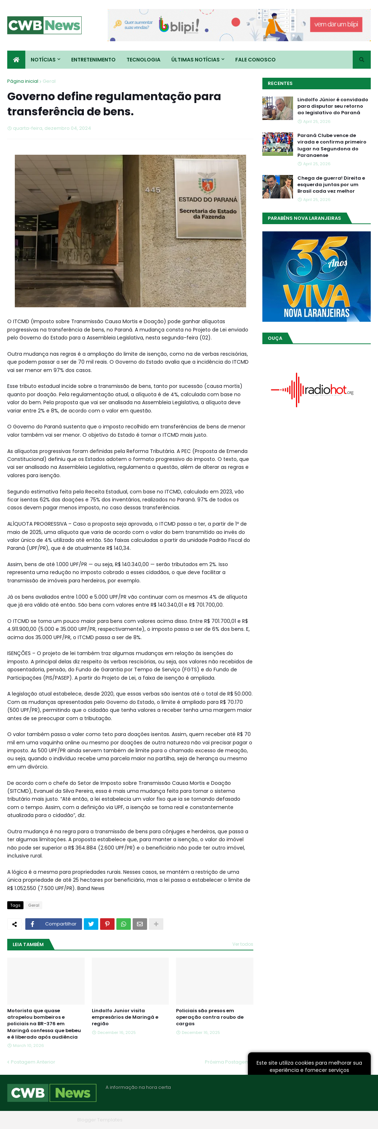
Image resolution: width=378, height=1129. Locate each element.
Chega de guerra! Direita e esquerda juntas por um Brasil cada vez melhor (331, 184)
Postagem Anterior (33, 1062)
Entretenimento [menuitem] (93, 59)
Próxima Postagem (227, 1062)
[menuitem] (16, 60)
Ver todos (242, 944)
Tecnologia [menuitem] (143, 59)
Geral (49, 81)
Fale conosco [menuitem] (255, 59)
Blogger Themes (54, 1119)
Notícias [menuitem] (43, 59)
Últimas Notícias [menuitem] (195, 59)
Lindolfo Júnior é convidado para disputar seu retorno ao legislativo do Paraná (332, 106)
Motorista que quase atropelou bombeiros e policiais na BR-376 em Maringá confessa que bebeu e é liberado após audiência (44, 1024)
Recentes (280, 83)
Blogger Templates (100, 1119)
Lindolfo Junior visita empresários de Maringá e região (125, 1017)
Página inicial (22, 81)
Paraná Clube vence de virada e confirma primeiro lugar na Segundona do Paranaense (331, 145)
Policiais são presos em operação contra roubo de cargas (210, 1017)
